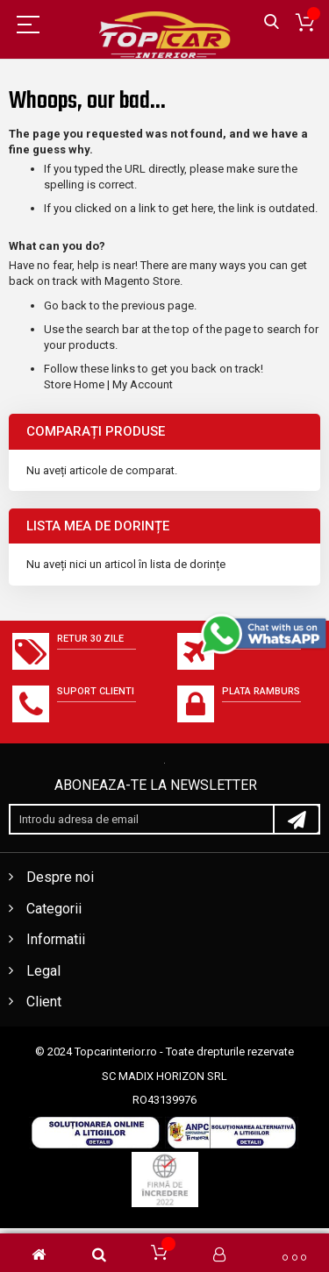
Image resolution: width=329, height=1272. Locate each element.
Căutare (271, 22)
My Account (142, 384)
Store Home (74, 384)
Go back (65, 305)
